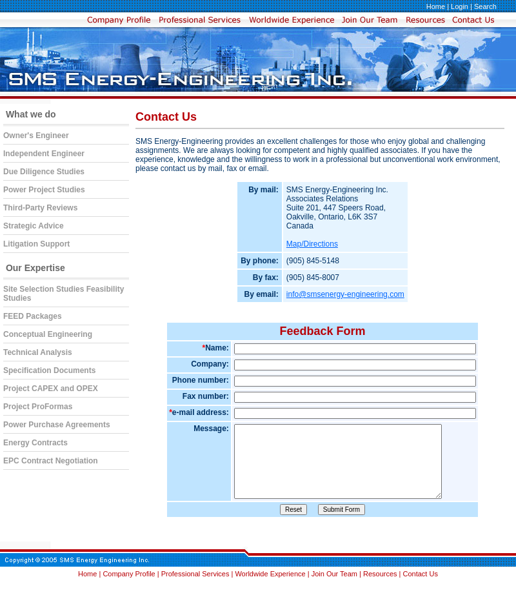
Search (485, 6)
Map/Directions (312, 243)
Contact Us (420, 593)
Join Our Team (335, 593)
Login (459, 6)
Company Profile (130, 593)
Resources (380, 593)
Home (435, 6)
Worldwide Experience (271, 593)
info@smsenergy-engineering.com (345, 294)
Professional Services (196, 593)
